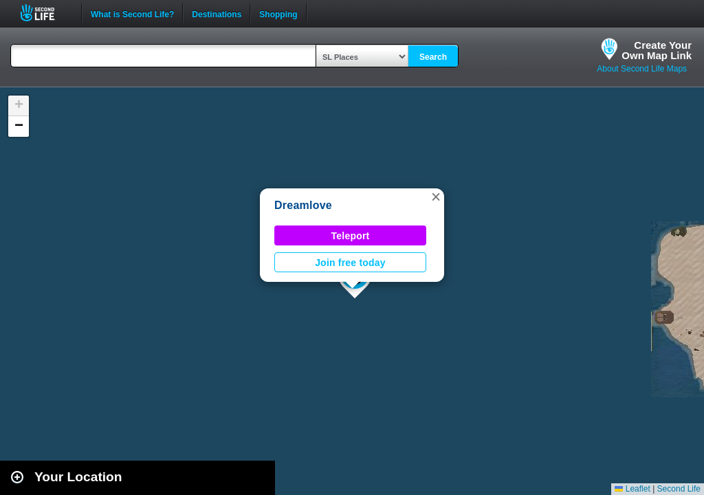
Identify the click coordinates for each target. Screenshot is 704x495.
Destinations (216, 13)
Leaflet (632, 489)
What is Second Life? (132, 13)
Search (433, 57)
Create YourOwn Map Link (657, 50)
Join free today (350, 262)
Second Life (45, 12)
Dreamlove (303, 205)
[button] (436, 196)
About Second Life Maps (642, 69)
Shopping (278, 13)
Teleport (350, 235)
